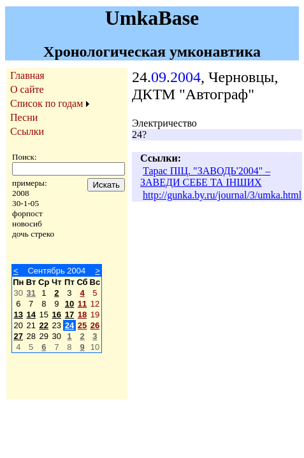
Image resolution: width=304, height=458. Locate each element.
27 (18, 336)
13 (18, 314)
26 (94, 325)
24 (69, 325)
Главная (27, 75)
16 (56, 314)
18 (82, 314)
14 (30, 314)
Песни (24, 117)
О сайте (27, 89)
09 (158, 77)
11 (82, 304)
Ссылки (27, 131)
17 (69, 314)
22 (44, 325)
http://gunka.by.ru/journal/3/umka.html (222, 195)
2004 (185, 77)
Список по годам (46, 103)
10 (69, 304)
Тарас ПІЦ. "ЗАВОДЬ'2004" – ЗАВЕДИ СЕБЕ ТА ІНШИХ (205, 176)
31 (30, 293)
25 (82, 325)
